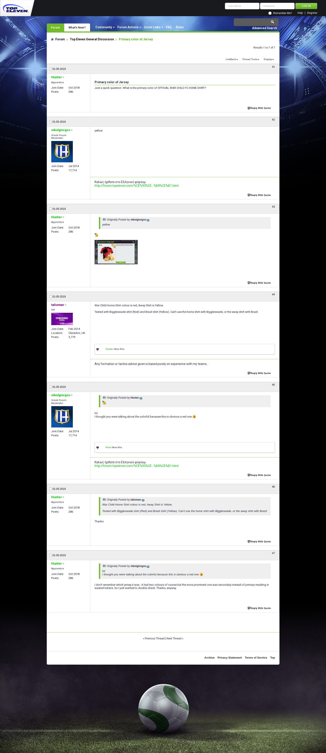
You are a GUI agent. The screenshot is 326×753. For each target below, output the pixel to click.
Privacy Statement (230, 657)
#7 (273, 553)
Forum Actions (128, 27)
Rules (180, 27)
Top (272, 657)
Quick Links (152, 27)
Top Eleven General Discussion (92, 39)
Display (268, 59)
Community (103, 27)
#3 (273, 206)
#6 (273, 486)
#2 (273, 119)
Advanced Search (264, 28)
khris (108, 447)
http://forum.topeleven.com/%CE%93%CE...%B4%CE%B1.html (137, 185)
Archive (209, 657)
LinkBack (231, 59)
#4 (273, 294)
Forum (55, 27)
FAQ (169, 27)
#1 (273, 66)
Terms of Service (256, 657)
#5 (273, 384)
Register (312, 13)
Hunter (109, 349)
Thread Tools (249, 59)
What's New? (77, 27)
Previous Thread (155, 638)
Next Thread (174, 638)
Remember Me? (282, 13)
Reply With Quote (259, 108)
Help (300, 13)
